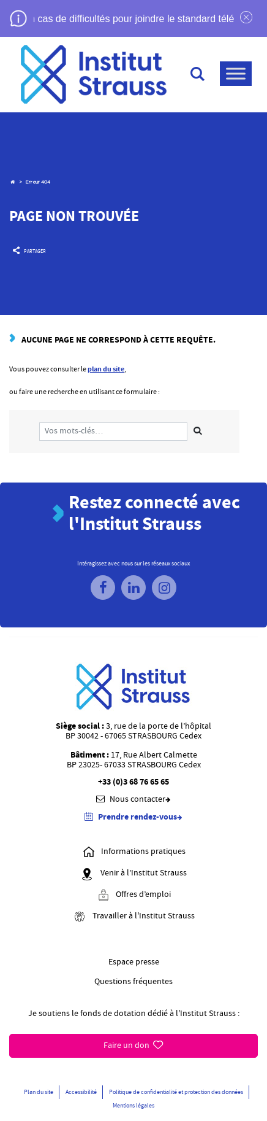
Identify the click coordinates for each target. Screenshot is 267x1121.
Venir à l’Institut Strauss (134, 874)
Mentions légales (133, 1105)
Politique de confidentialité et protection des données (176, 1092)
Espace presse (133, 962)
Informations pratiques (133, 853)
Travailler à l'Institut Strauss (134, 917)
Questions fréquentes (133, 982)
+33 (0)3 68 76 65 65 (133, 782)
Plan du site (38, 1092)
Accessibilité (81, 1092)
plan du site (106, 369)
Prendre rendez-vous (133, 817)
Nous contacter (133, 799)
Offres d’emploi (133, 896)
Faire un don (133, 1045)
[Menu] (236, 73)
